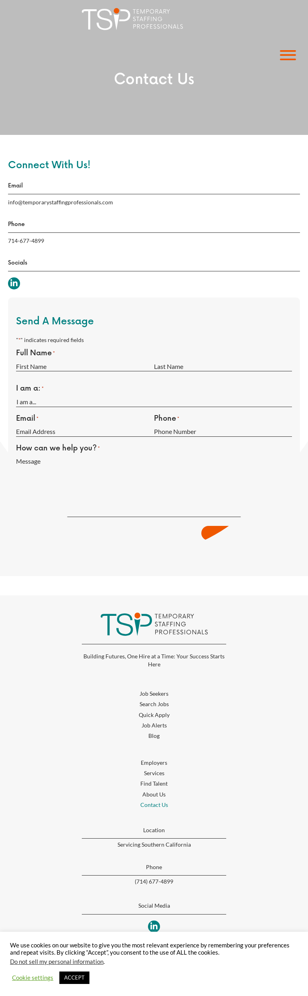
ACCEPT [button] (74, 977)
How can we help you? (58, 448)
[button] (286, 55)
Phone (166, 418)
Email (27, 418)
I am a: (30, 388)
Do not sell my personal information (56, 961)
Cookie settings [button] (32, 977)
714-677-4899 (26, 240)
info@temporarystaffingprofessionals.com (60, 202)
